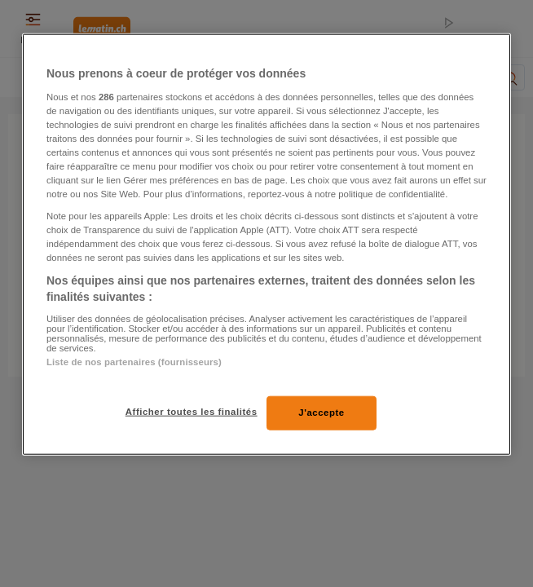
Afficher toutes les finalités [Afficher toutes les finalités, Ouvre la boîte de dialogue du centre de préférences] (192, 412)
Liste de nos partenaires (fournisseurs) (134, 361)
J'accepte (321, 412)
